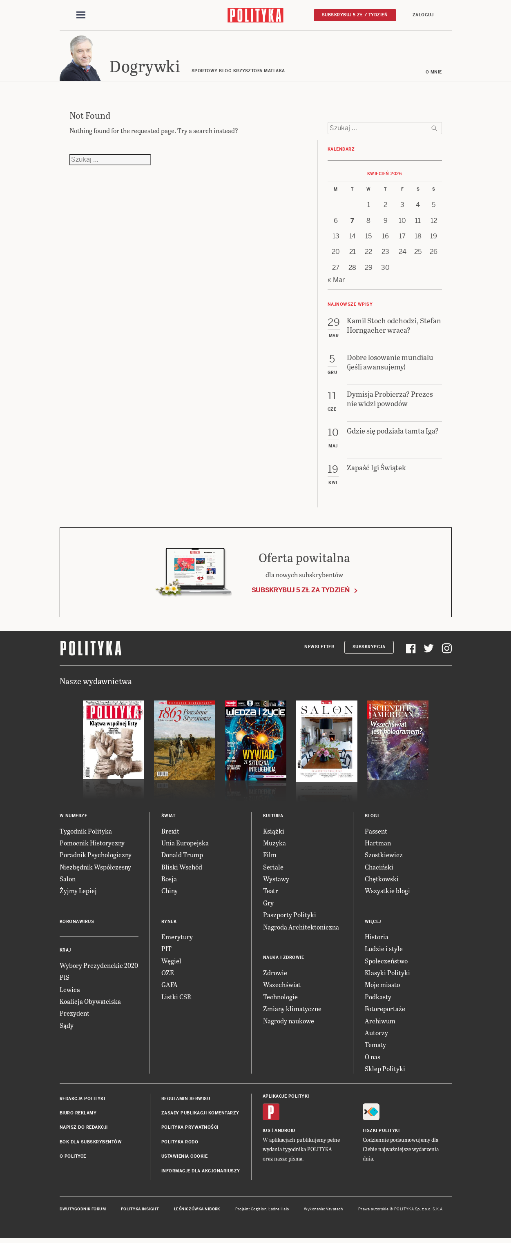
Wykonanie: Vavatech (323, 1211)
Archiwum (380, 1023)
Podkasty (378, 999)
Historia (376, 939)
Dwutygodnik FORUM (83, 1211)
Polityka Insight (140, 1211)
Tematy (375, 1047)
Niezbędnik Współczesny (95, 869)
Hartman (378, 845)
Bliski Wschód (181, 869)
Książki (273, 833)
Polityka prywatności (190, 1129)
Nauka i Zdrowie (283, 960)
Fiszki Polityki (381, 1133)
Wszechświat (282, 987)
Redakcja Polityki (82, 1101)
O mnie (434, 74)
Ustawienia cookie (184, 1158)
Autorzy (376, 1035)
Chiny (169, 893)
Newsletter (319, 649)
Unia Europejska (185, 845)
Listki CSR (176, 999)
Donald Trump (182, 857)
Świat (168, 818)
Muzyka (274, 845)
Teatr (270, 893)
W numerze (73, 818)
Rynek (169, 924)
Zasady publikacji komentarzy (200, 1115)
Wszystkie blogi (387, 893)
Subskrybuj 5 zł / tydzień (355, 15)
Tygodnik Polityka (86, 833)
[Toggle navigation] (80, 15)
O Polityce (73, 1158)
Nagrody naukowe (288, 1023)
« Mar (336, 282)
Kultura (273, 818)
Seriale (273, 869)
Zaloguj (423, 15)
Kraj (65, 952)
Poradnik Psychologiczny (96, 857)
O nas (372, 1059)
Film (270, 857)
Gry (268, 905)
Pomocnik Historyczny (92, 845)
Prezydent (74, 1016)
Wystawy (276, 881)
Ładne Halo (278, 1211)
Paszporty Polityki (289, 917)
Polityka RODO (180, 1144)
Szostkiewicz (384, 857)
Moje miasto (382, 987)
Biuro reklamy (78, 1115)
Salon (68, 881)
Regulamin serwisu (185, 1101)
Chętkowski (382, 881)
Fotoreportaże (385, 1011)
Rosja (169, 881)
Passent (376, 833)
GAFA (169, 987)
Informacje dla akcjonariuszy (200, 1173)
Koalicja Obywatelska (90, 1003)
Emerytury (177, 939)
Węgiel (171, 963)
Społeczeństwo (386, 963)
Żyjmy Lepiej (78, 893)
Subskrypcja (369, 649)
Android (284, 1133)
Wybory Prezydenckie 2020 (99, 967)
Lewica (70, 991)
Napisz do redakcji (84, 1129)
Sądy (67, 1027)
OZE (167, 975)
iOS (267, 1133)
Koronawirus (77, 924)
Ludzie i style (384, 951)
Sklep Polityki (385, 1071)
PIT (166, 951)
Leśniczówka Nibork (197, 1211)
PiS (64, 979)
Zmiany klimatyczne (292, 1011)
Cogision (259, 1211)
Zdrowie (275, 975)
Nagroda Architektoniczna (301, 929)
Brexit (170, 833)
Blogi (372, 818)
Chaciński (379, 869)
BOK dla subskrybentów (91, 1144)
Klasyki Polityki (387, 975)
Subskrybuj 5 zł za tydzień (301, 592)
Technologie (280, 999)
